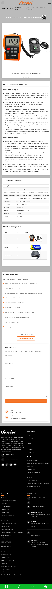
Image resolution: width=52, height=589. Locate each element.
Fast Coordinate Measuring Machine (15, 303)
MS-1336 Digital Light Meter (13, 308)
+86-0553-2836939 (15, 414)
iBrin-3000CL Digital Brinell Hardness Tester (17, 298)
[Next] (48, 50)
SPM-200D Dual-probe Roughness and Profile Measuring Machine (24, 293)
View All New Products (26, 339)
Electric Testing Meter (19, 8)
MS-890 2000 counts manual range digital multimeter (20, 313)
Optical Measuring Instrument (8, 525)
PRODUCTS (10, 8)
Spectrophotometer (6, 537)
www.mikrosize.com (41, 508)
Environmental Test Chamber (8, 502)
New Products (4, 522)
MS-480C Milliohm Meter (12, 322)
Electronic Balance (32, 462)
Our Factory (30, 479)
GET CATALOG (31, 443)
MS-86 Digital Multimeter (12, 327)
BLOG (28, 448)
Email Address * (9, 364)
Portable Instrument (32, 482)
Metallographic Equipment (33, 474)
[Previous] (4, 50)
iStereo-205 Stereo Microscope (14, 288)
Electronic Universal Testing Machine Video (38, 465)
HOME (29, 437)
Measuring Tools (5, 514)
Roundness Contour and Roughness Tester (38, 485)
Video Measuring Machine (33, 488)
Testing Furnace (5, 540)
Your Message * (9, 387)
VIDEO (29, 445)
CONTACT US (31, 454)
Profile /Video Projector (7, 531)
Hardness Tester (31, 471)
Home (3, 8)
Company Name (9, 379)
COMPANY (30, 451)
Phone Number (9, 371)
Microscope (30, 477)
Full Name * (8, 356)
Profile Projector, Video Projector (9, 574)
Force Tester (30, 468)
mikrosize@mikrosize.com (18, 420)
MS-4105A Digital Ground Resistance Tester (17, 318)
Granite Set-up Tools (6, 508)
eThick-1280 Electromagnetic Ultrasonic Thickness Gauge (21, 283)
